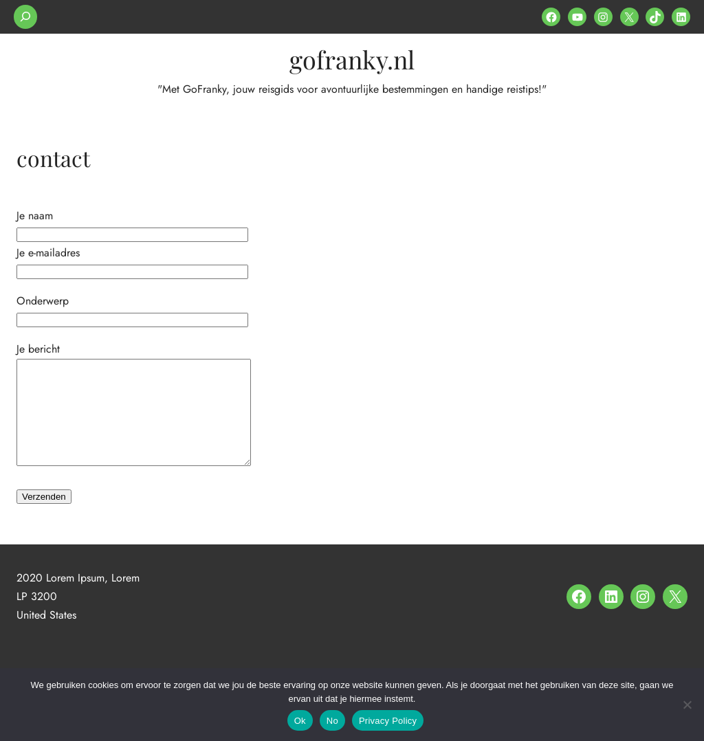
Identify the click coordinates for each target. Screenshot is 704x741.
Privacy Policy (388, 721)
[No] (687, 704)
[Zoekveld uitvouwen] (25, 17)
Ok (300, 721)
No (332, 721)
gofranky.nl (352, 59)
